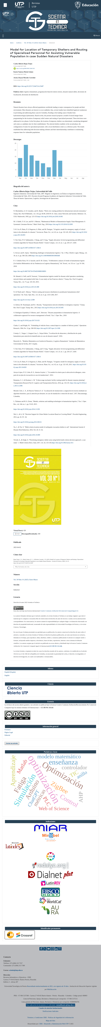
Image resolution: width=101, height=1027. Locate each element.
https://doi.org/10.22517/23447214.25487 (30, 86)
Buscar (97, 35)
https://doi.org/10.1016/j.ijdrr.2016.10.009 (27, 435)
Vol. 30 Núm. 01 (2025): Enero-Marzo (35, 43)
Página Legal (9, 732)
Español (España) (10, 672)
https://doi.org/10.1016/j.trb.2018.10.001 (50, 216)
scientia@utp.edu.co (16, 970)
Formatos (8, 729)
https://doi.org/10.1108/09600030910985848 (46, 255)
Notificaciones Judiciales (50, 1011)
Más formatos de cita (22, 567)
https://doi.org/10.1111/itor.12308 (24, 300)
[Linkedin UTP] (56, 948)
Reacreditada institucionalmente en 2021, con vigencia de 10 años (48, 986)
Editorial (7, 735)
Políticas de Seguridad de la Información (61, 1017)
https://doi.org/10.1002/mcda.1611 (62, 443)
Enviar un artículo (12, 743)
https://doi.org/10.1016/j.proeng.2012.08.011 (28, 422)
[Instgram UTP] (52, 948)
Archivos (19, 43)
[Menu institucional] (5, 5)
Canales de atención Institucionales (50, 1008)
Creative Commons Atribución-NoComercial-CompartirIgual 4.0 (59, 611)
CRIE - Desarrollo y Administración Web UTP (53, 1024)
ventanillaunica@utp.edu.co (65, 1005)
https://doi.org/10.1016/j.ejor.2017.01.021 (27, 320)
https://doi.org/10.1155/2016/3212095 (61, 224)
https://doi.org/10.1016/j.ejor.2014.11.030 (27, 409)
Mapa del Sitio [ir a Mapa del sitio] (50, 1021)
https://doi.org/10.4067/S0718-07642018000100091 (30, 271)
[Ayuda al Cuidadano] (60, 948)
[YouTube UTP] (48, 948)
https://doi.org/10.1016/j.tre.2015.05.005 (50, 307)
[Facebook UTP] (41, 948)
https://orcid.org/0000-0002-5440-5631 (25, 68)
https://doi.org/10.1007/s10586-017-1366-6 (27, 248)
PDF (18, 534)
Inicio (11, 43)
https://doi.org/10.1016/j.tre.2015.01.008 (26, 287)
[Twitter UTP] (45, 948)
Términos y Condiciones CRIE (37, 1017)
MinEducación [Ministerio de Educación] (51, 989)
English (7, 675)
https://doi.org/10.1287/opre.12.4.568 (48, 328)
